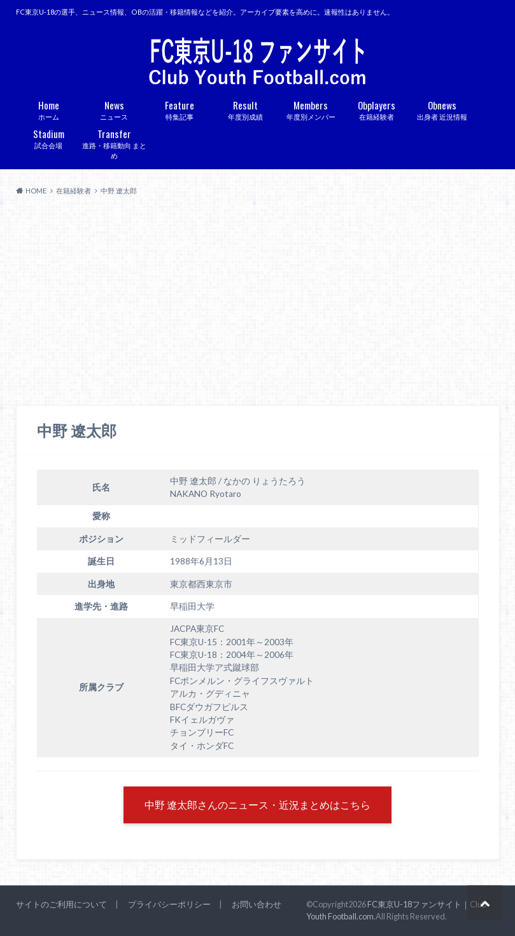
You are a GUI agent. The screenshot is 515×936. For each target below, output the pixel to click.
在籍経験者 (376, 109)
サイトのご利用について (61, 904)
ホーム (48, 109)
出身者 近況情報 (442, 109)
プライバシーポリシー (169, 904)
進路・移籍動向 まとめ (114, 143)
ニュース (114, 109)
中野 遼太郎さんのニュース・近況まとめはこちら (257, 805)
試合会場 (48, 138)
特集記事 (180, 109)
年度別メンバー (311, 109)
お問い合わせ (256, 904)
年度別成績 (245, 109)
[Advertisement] (257, 301)
